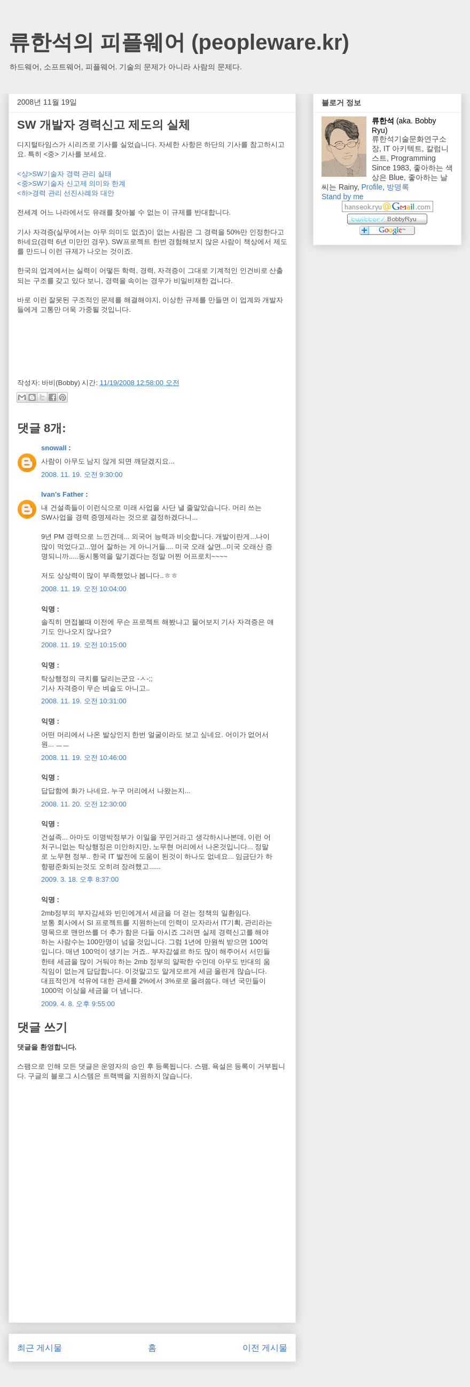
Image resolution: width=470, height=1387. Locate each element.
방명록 (398, 187)
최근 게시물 (39, 1347)
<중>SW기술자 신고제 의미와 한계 (71, 183)
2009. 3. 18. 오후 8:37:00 (80, 879)
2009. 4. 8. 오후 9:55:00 (78, 1004)
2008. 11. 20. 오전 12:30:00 (84, 804)
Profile (371, 187)
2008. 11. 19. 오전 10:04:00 (84, 589)
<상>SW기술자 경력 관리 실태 (64, 174)
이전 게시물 (264, 1347)
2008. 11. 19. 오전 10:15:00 (84, 645)
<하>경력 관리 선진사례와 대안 (65, 193)
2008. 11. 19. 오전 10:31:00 (84, 701)
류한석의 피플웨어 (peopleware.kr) (179, 42)
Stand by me (343, 196)
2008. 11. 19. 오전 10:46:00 (84, 758)
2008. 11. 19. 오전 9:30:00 (82, 475)
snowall (54, 448)
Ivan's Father (62, 494)
